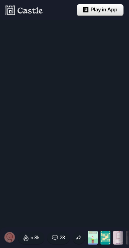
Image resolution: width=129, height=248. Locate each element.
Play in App (100, 9)
